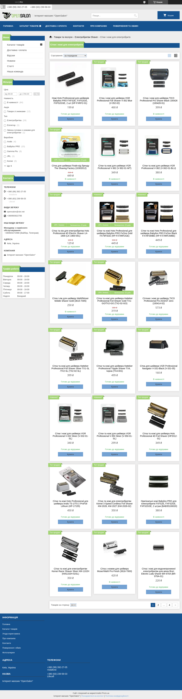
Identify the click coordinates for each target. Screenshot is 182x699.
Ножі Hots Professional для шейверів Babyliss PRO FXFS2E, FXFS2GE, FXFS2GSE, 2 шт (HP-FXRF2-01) (70, 100)
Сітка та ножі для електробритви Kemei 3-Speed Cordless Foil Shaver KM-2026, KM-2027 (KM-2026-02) (114, 503)
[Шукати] (135, 15)
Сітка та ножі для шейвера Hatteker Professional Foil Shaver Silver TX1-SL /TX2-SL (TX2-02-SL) (71, 368)
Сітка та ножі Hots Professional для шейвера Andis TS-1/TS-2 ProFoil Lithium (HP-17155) (70, 503)
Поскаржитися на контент (92, 696)
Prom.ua (105, 693)
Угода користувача (11, 634)
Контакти (78, 26)
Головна (8, 26)
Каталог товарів (28, 26)
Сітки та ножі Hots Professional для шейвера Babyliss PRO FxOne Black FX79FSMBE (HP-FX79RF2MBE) (158, 233)
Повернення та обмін (125, 26)
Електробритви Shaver (86, 37)
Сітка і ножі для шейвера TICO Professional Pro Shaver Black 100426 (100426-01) (158, 100)
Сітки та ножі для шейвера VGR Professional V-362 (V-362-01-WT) (114, 166)
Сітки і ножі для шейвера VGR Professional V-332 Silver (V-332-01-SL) (70, 436)
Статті (10, 66)
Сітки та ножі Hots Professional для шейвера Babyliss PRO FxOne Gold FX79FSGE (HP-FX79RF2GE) (114, 233)
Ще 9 (9, 166)
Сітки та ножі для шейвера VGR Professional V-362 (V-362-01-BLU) (158, 166)
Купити (70, 119)
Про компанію (98, 26)
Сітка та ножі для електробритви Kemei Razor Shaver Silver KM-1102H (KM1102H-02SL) (70, 571)
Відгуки (11, 55)
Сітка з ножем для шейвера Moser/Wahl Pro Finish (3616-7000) (114, 569)
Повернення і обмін (11, 648)
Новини (11, 60)
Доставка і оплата (56, 26)
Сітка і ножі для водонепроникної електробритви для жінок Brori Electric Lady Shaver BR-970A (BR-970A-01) (158, 572)
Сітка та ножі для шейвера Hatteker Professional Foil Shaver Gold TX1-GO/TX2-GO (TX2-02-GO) (115, 301)
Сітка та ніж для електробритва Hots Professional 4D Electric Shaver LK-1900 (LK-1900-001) (70, 233)
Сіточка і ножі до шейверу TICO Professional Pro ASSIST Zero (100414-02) (159, 301)
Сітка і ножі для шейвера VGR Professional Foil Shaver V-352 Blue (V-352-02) (114, 100)
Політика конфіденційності (116, 696)
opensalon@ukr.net (15, 211)
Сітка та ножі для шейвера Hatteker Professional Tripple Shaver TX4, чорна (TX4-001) (115, 368)
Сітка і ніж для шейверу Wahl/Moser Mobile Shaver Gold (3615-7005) (70, 299)
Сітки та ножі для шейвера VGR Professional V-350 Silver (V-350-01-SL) (114, 436)
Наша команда (15, 71)
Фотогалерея (8, 652)
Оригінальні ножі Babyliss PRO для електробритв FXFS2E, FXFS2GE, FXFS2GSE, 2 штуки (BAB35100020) (158, 503)
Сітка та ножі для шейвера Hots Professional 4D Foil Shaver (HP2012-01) (158, 436)
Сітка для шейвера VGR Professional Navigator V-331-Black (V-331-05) (158, 367)
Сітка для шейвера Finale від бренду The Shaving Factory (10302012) (70, 166)
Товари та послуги (63, 37)
